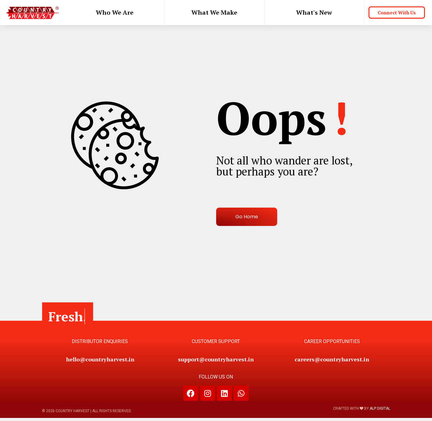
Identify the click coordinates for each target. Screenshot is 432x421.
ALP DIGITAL (380, 408)
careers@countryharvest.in (332, 359)
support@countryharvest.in (216, 359)
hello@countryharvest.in (100, 359)
